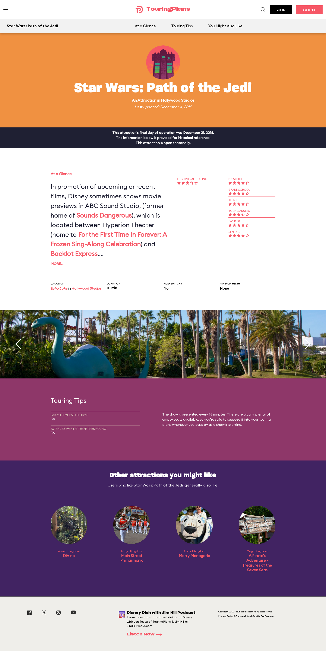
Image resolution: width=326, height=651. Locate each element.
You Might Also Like (225, 25)
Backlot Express (74, 254)
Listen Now (146, 634)
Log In (281, 9)
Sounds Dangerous (104, 215)
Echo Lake (59, 288)
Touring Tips (182, 25)
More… (57, 263)
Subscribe (309, 9)
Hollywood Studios (177, 100)
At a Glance (145, 25)
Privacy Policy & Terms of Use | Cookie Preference (246, 616)
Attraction (146, 100)
